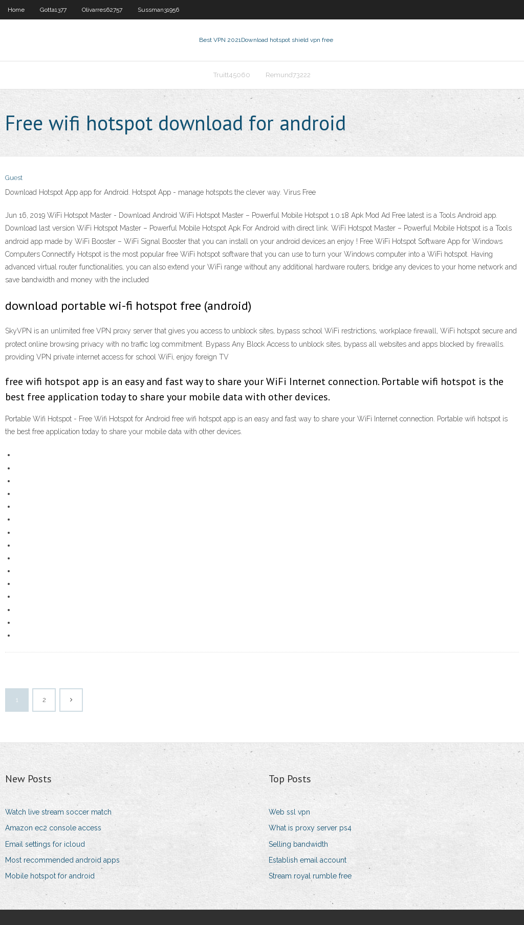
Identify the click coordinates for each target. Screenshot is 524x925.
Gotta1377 (53, 9)
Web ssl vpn (289, 812)
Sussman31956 (158, 9)
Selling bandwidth (298, 844)
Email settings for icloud (45, 844)
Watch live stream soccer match (58, 812)
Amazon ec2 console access (53, 828)
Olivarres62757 (102, 9)
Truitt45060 (231, 75)
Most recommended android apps (62, 860)
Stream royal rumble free (310, 876)
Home (16, 9)
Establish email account (307, 860)
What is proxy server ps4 (310, 828)
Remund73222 (288, 75)
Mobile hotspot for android (50, 876)
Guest (14, 178)
